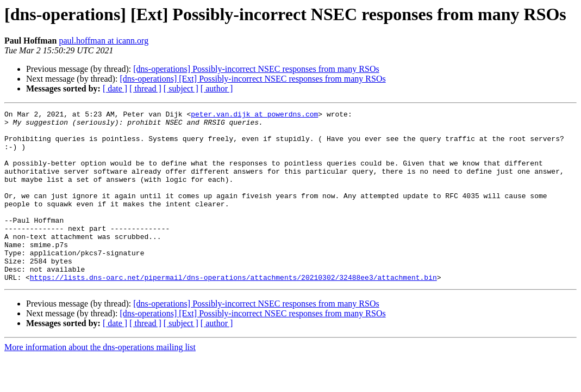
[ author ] (217, 88)
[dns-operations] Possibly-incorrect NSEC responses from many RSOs (256, 69)
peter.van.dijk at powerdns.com (254, 115)
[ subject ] (181, 88)
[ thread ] (145, 88)
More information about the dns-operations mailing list (100, 381)
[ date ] (115, 88)
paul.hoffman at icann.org (103, 40)
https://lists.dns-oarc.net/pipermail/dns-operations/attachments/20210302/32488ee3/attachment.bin (233, 311)
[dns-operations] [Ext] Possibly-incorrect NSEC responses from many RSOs (252, 78)
